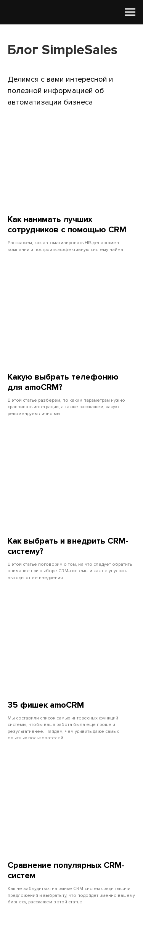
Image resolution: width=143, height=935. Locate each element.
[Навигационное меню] (130, 12)
